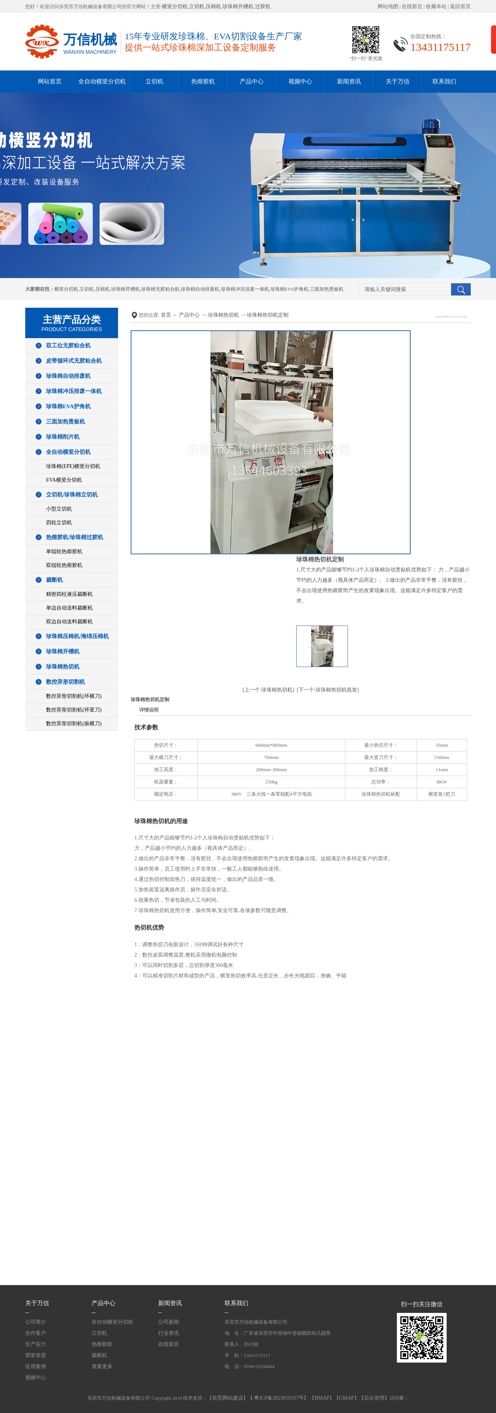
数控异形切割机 (65, 682)
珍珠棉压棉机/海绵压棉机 (77, 636)
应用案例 (35, 1366)
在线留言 (412, 6)
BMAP (321, 1398)
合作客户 (35, 1333)
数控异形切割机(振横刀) (73, 723)
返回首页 (460, 6)
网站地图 (388, 6)
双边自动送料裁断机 (69, 621)
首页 (166, 315)
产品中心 (252, 81)
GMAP (346, 1398)
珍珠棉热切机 (62, 667)
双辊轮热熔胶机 (64, 565)
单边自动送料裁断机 (69, 608)
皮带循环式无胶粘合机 (74, 361)
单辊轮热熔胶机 (64, 551)
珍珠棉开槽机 (238, 6)
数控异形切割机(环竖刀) (73, 710)
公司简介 (35, 1322)
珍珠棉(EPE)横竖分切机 (73, 466)
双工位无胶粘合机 (68, 346)
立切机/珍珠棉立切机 (72, 495)
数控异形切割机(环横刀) (73, 696)
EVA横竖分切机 (64, 480)
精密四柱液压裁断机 (69, 594)
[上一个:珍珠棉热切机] (268, 690)
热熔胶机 (203, 81)
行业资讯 (168, 1333)
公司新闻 (168, 1322)
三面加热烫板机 (326, 289)
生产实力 (35, 1344)
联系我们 (444, 81)
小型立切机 (59, 509)
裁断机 (54, 580)
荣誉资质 (35, 1355)
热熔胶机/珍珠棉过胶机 (74, 537)
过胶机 (263, 6)
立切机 (197, 6)
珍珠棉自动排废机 (200, 289)
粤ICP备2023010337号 (278, 1398)
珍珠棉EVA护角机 (289, 289)
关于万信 (397, 81)
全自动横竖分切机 (102, 81)
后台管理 (374, 1398)
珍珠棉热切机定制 (267, 315)
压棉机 (213, 6)
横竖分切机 (175, 6)
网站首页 (50, 81)
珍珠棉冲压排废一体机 (245, 289)
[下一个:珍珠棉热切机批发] (328, 690)
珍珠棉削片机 (62, 437)
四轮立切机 (59, 522)
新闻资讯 (349, 81)
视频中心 (300, 81)
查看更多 (102, 1366)
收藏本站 (436, 6)
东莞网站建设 (227, 1398)
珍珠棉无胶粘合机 (160, 289)
